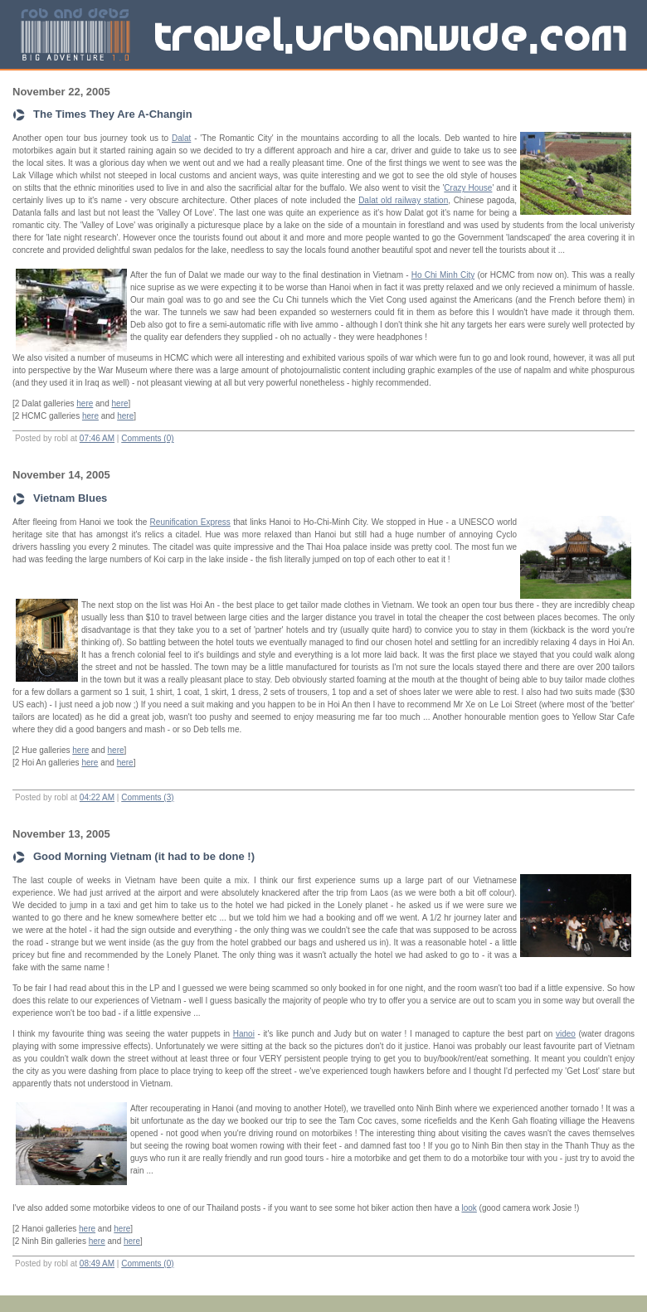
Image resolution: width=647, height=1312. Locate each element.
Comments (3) (147, 797)
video (566, 1033)
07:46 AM (97, 438)
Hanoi (244, 1033)
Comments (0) (147, 438)
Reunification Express (190, 522)
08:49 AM (97, 1263)
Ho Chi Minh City (442, 274)
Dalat (181, 138)
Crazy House (468, 187)
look (468, 1207)
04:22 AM (97, 797)
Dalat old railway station (403, 200)
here (84, 403)
